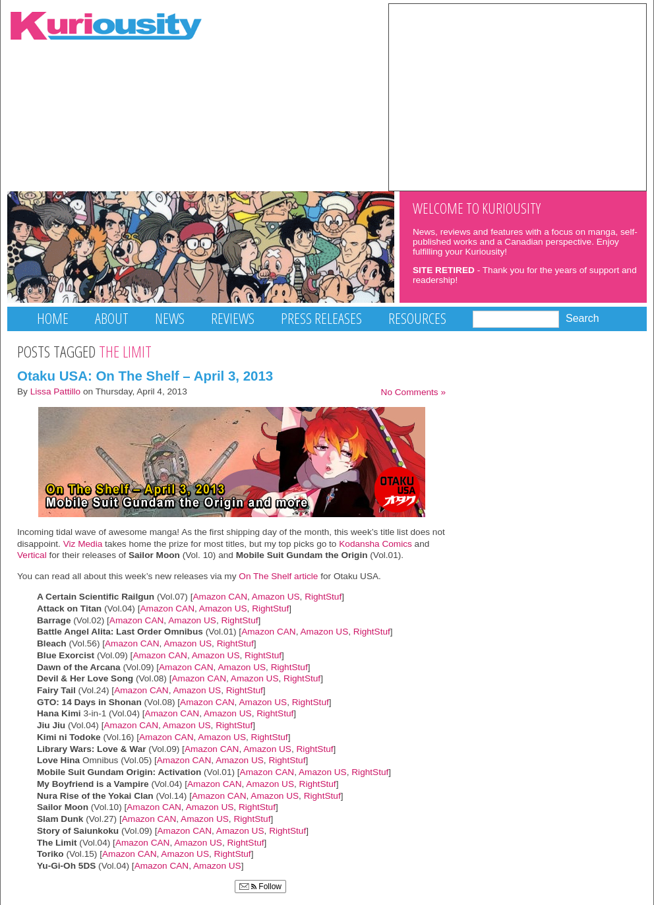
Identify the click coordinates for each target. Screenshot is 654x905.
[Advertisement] (517, 96)
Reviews (232, 318)
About (112, 318)
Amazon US (276, 597)
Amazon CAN (220, 597)
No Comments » (413, 392)
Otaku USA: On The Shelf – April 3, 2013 (145, 375)
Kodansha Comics (375, 544)
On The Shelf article (278, 576)
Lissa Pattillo (55, 391)
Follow (260, 886)
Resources (417, 318)
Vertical (32, 555)
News (170, 318)
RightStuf (323, 597)
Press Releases (321, 318)
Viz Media (83, 544)
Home (53, 318)
